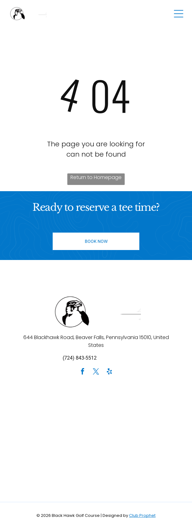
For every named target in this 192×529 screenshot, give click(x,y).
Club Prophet (142, 515)
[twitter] (96, 372)
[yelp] (109, 372)
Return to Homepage (96, 177)
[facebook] (82, 372)
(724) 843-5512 (80, 358)
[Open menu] (178, 13)
